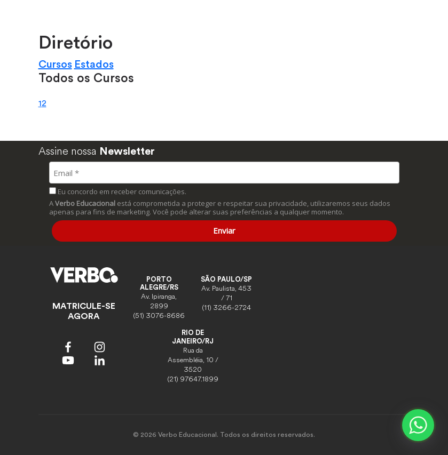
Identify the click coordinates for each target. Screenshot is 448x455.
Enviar (224, 230)
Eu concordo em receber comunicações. (117, 191)
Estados (94, 64)
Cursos (55, 64)
